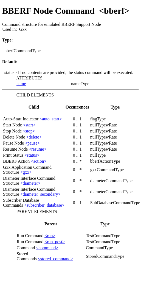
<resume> (37, 149)
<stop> (29, 131)
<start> (29, 125)
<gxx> (26, 172)
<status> (32, 155)
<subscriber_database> (44, 205)
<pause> (32, 143)
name (21, 83)
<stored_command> (55, 258)
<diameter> (30, 183)
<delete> (33, 137)
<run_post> (54, 241)
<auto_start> (51, 119)
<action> (38, 161)
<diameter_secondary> (40, 194)
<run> (49, 235)
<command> (47, 247)
